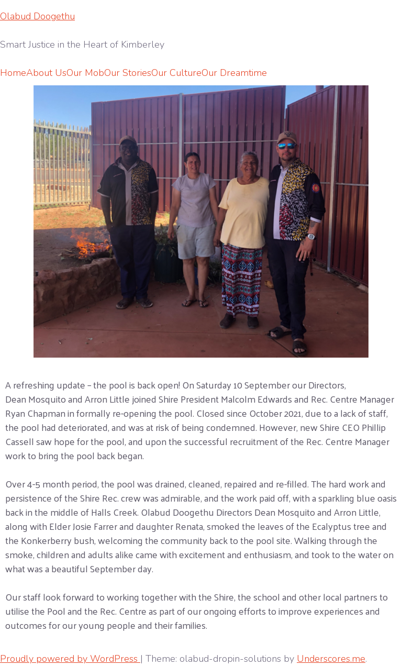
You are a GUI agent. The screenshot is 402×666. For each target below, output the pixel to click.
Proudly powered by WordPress (70, 658)
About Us (46, 72)
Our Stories (127, 72)
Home (13, 72)
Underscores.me (331, 658)
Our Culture (176, 72)
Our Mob (85, 72)
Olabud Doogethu (37, 16)
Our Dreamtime (234, 72)
